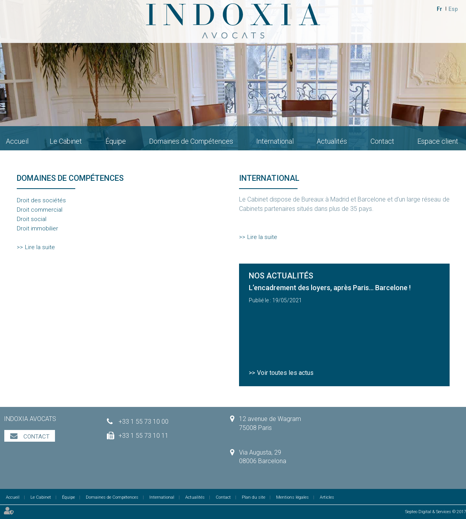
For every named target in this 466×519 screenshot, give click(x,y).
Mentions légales (292, 497)
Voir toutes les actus (285, 372)
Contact (382, 141)
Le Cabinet (66, 141)
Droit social (31, 219)
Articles (327, 497)
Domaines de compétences (70, 178)
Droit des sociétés (41, 200)
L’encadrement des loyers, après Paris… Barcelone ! (330, 288)
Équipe (115, 141)
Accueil (17, 141)
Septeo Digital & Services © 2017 (435, 511)
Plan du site (253, 497)
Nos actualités (281, 275)
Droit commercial (39, 209)
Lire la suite (40, 247)
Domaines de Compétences (191, 141)
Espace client (437, 141)
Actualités (332, 141)
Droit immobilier (37, 228)
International (275, 141)
